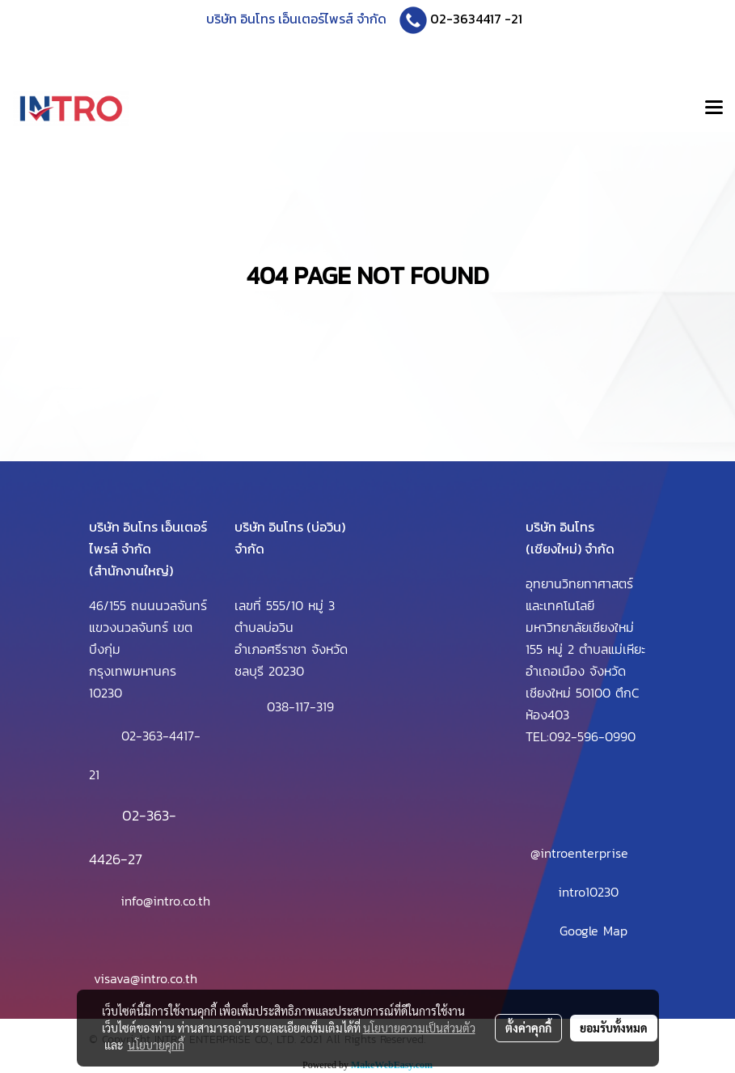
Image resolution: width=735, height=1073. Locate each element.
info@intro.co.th (165, 900)
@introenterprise (579, 853)
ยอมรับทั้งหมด (614, 1027)
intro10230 (588, 891)
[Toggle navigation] (714, 108)
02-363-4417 (157, 735)
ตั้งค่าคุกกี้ (528, 1027)
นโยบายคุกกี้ (156, 1044)
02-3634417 (465, 18)
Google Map (593, 930)
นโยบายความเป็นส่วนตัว (419, 1027)
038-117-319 (300, 706)
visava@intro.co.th (145, 978)
